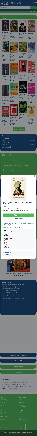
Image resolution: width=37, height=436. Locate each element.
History (7, 254)
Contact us (5, 227)
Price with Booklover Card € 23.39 (11, 221)
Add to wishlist (19, 218)
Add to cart (18, 215)
